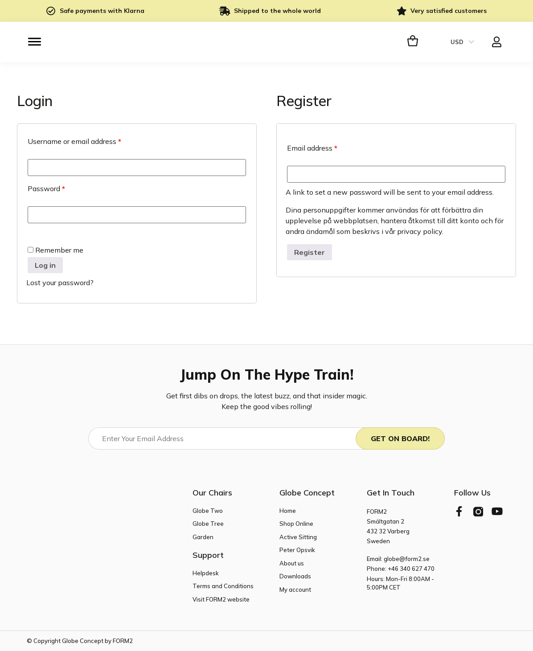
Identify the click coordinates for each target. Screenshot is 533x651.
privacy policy (419, 231)
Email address (312, 147)
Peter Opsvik (297, 549)
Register (309, 252)
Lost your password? (60, 282)
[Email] (229, 438)
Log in (45, 265)
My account (295, 589)
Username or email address (74, 141)
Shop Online (296, 523)
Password (46, 188)
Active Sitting (298, 536)
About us (291, 562)
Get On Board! (400, 438)
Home (287, 510)
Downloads (295, 576)
